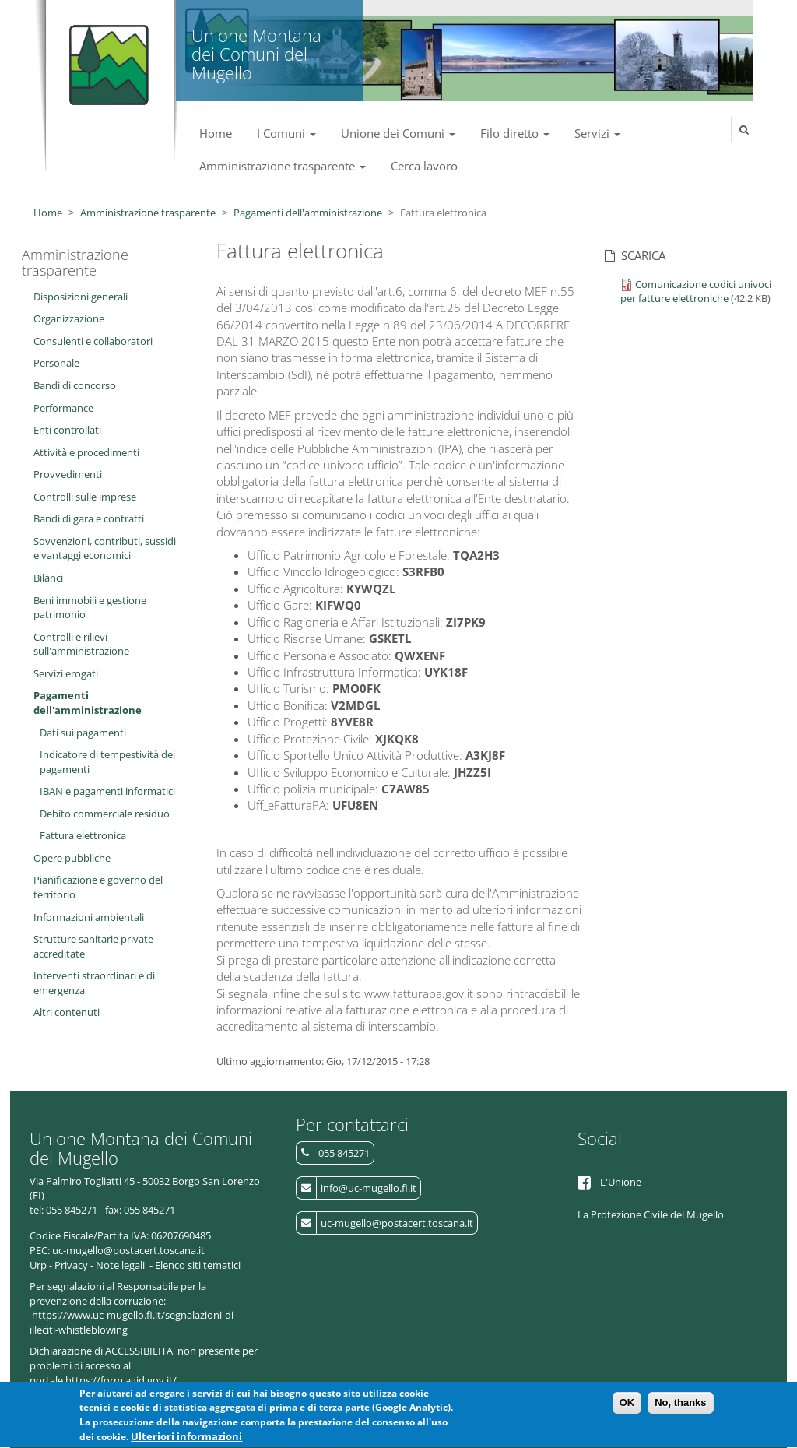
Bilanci (48, 578)
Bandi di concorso (74, 385)
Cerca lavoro (424, 166)
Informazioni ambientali (88, 917)
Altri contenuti (66, 1012)
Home (215, 133)
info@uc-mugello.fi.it (368, 1188)
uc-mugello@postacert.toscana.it (397, 1223)
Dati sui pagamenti (83, 733)
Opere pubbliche (72, 858)
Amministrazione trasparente (282, 166)
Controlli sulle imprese (84, 497)
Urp (38, 1265)
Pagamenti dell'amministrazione (307, 213)
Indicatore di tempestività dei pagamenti (107, 761)
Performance (63, 408)
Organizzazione (68, 318)
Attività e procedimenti (86, 452)
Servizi (597, 133)
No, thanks (680, 1406)
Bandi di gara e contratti (88, 518)
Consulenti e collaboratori (93, 341)
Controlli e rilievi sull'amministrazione (81, 644)
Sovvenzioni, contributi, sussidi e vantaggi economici (104, 548)
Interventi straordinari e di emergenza (94, 982)
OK (627, 1406)
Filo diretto (514, 133)
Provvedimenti (67, 474)
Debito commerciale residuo (105, 814)
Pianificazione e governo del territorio (98, 887)
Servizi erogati (65, 673)
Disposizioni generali (80, 297)
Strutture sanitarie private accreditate (93, 946)
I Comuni (286, 133)
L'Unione (620, 1182)
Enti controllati (67, 430)
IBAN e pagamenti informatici (107, 791)
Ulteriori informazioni (186, 1440)
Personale (56, 363)
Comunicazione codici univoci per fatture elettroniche (695, 291)
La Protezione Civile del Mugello (651, 1214)
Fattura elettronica (83, 835)
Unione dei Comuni (398, 133)
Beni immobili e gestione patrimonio (89, 607)
